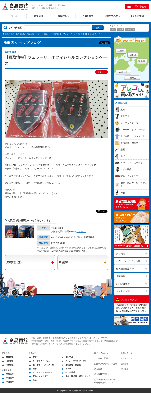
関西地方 (10, 374)
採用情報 (124, 369)
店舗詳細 (63, 262)
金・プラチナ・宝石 (41, 361)
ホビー (38, 34)
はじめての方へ (112, 16)
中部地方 (132, 78)
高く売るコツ (122, 253)
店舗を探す (87, 16)
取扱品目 (38, 16)
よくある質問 (137, 16)
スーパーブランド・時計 (76, 361)
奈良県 (141, 61)
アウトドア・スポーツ (42, 372)
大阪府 (132, 55)
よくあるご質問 (101, 358)
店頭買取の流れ (14, 262)
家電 (35, 357)
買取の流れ (63, 16)
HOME (6, 34)
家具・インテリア (40, 376)
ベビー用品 (70, 372)
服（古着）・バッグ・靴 (43, 365)
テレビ (113, 29)
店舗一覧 (14, 34)
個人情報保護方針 (125, 268)
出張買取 (10, 361)
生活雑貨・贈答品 (73, 365)
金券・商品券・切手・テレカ (77, 376)
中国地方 (123, 72)
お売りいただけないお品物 (105, 364)
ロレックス (130, 29)
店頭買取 (10, 357)
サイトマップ (122, 291)
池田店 (22, 34)
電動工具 (69, 357)
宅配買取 (10, 365)
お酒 (35, 380)
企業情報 (120, 276)
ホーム (14, 16)
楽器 (35, 368)
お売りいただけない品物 (128, 261)
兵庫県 (120, 51)
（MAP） (81, 231)
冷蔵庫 (120, 29)
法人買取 (98, 369)
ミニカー (46, 34)
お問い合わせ (139, 6)
